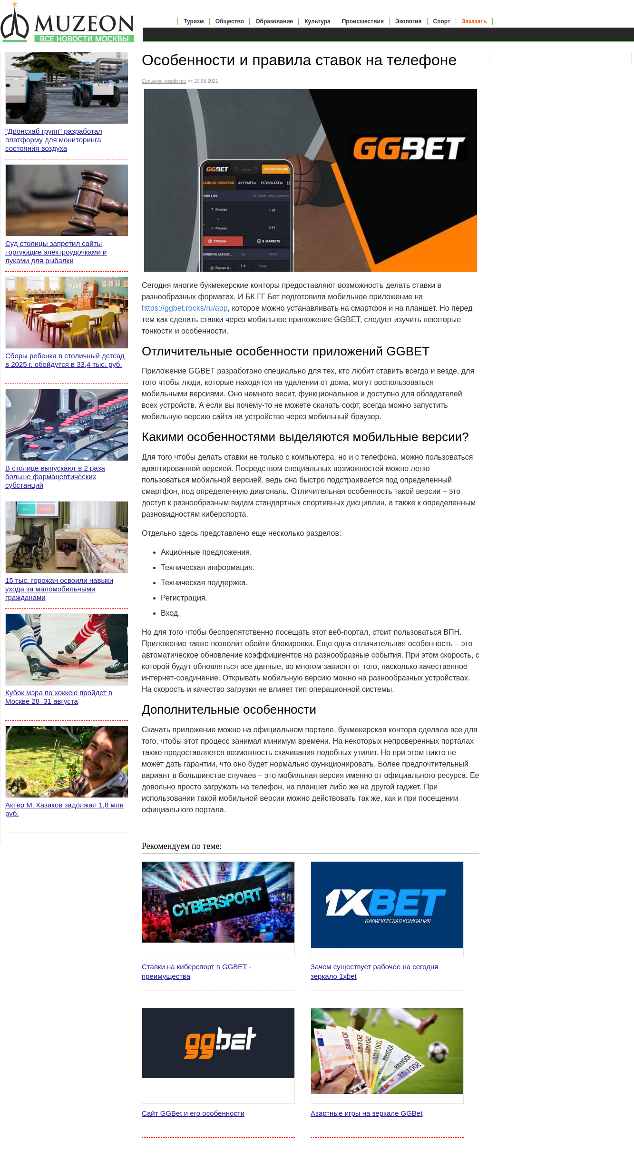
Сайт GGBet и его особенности (193, 1113)
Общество (229, 21)
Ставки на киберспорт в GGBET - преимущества (196, 971)
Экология (408, 21)
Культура (317, 21)
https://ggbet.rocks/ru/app (185, 308)
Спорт (441, 21)
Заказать (474, 21)
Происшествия (363, 21)
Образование (274, 21)
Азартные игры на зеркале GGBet (366, 1113)
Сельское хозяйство (164, 81)
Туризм (194, 21)
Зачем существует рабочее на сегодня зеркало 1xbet (374, 971)
